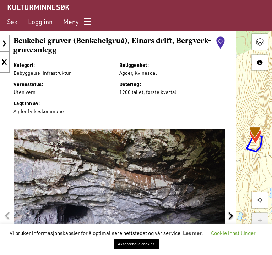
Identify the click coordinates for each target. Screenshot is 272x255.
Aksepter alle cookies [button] (136, 243)
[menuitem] (12, 22)
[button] (7, 215)
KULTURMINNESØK (38, 7)
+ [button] (259, 221)
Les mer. (193, 233)
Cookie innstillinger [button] (233, 233)
